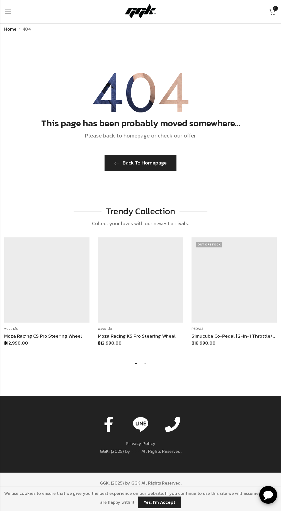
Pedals (198, 328)
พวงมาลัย (11, 328)
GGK (135, 451)
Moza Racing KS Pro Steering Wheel (137, 336)
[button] (136, 363)
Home (10, 29)
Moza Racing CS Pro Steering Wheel (43, 336)
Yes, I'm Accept (159, 502)
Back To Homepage (140, 162)
